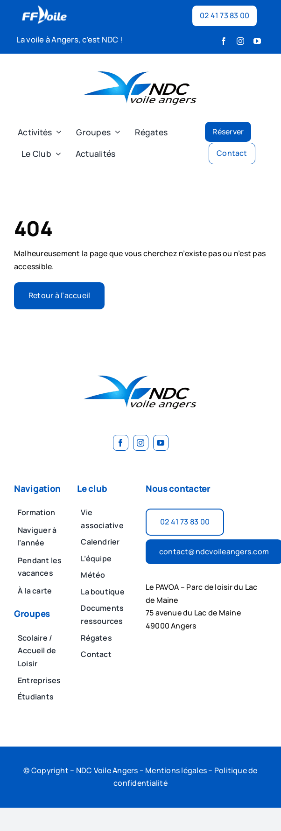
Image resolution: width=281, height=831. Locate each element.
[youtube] (257, 41)
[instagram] (240, 41)
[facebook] (223, 41)
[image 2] (140, 65)
